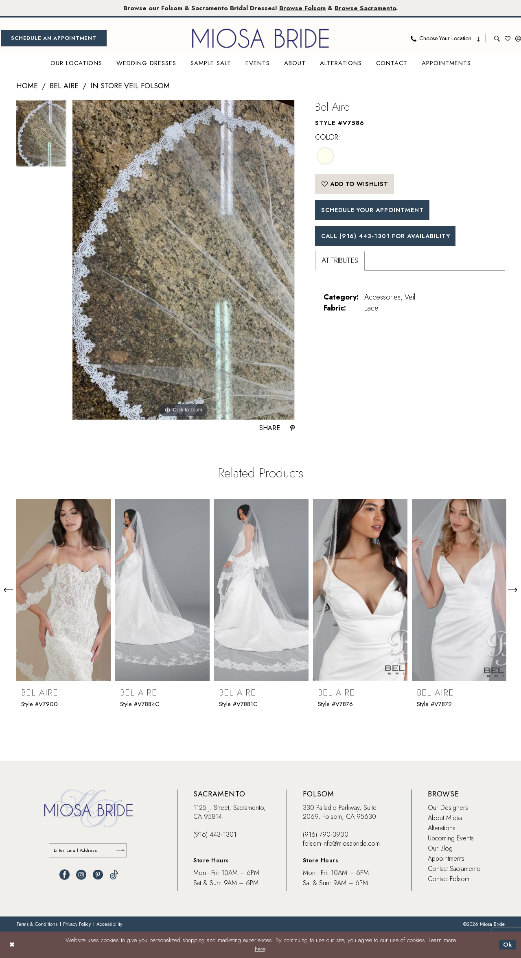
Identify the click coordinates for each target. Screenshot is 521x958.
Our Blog (440, 848)
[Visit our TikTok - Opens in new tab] (113, 875)
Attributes (340, 262)
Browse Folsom (302, 8)
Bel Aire (64, 86)
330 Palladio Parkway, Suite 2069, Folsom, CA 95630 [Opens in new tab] (340, 812)
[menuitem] (54, 38)
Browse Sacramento (366, 8)
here (260, 949)
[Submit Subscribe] (120, 851)
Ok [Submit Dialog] (507, 944)
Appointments (446, 858)
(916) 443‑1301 (214, 834)
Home (27, 86)
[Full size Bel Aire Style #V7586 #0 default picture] (183, 260)
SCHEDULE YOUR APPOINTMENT (374, 210)
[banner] (260, 38)
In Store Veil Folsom (130, 86)
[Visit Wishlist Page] (507, 38)
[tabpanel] (41, 136)
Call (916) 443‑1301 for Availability (388, 237)
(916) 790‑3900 (325, 834)
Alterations (441, 828)
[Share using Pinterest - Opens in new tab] (292, 428)
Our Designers (448, 807)
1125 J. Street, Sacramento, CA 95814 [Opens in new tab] (229, 812)
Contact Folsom (448, 879)
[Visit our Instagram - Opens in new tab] (81, 875)
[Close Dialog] (12, 945)
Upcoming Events (451, 838)
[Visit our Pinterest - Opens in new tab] (98, 875)
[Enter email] (88, 851)
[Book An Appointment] (54, 38)
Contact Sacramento (454, 868)
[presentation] (63, 590)
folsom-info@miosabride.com (341, 843)
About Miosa (445, 817)
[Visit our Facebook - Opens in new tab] (64, 875)
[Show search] (497, 38)
